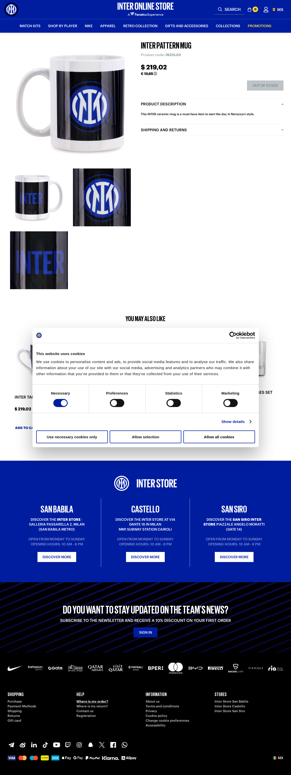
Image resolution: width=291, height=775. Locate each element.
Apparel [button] (108, 26)
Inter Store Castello (230, 706)
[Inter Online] (11, 9)
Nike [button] (89, 26)
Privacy (151, 711)
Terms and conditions (162, 706)
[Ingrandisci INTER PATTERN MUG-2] (102, 197)
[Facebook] (113, 745)
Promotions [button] (259, 26)
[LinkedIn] (34, 745)
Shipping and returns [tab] (164, 129)
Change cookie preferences (167, 720)
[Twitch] (68, 745)
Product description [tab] (163, 104)
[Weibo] (22, 745)
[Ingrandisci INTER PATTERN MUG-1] (39, 197)
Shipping (15, 711)
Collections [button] (228, 26)
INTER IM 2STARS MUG (105, 397)
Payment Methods (22, 706)
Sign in (145, 632)
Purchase (15, 701)
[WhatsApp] (124, 745)
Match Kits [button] (30, 26)
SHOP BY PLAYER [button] (62, 26)
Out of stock (265, 85)
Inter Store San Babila (231, 701)
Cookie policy (156, 716)
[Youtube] (56, 745)
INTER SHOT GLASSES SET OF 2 (247, 395)
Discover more (57, 557)
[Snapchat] (90, 745)
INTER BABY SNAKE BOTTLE (179, 397)
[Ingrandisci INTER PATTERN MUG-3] (39, 260)
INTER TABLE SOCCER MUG (41, 397)
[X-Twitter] (102, 745)
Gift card (14, 720)
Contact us (84, 711)
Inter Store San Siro (230, 711)
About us (152, 701)
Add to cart (29, 428)
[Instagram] (79, 745)
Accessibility (155, 725)
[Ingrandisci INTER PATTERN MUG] (70, 103)
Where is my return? (92, 706)
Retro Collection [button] (140, 26)
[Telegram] (11, 745)
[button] (277, 9)
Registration (86, 716)
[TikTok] (45, 745)
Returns (14, 716)
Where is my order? (92, 701)
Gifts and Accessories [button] (186, 26)
